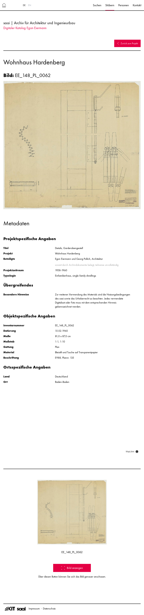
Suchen (97, 5)
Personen (123, 5)
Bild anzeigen (72, 568)
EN (29, 5)
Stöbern (109, 5)
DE (24, 5)
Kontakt (137, 5)
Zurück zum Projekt (127, 43)
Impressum (34, 608)
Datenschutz (49, 608)
